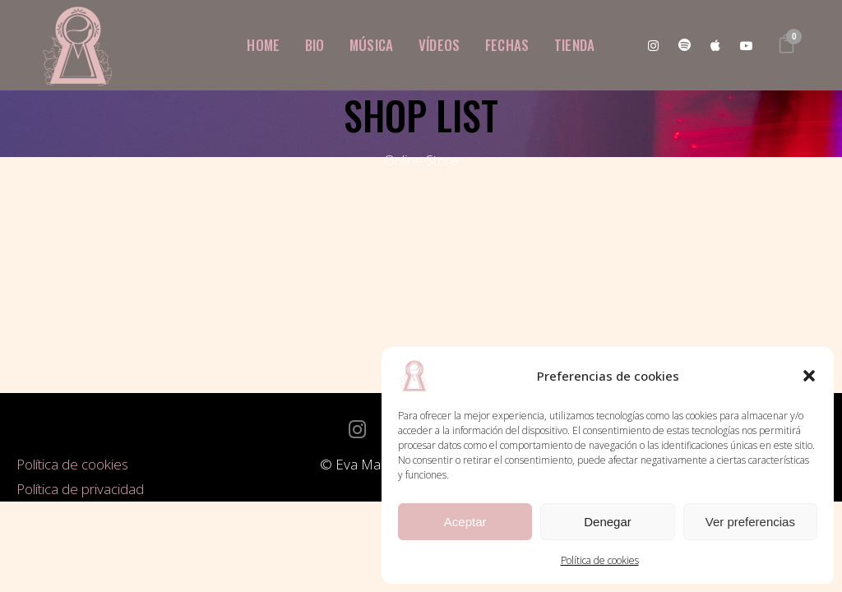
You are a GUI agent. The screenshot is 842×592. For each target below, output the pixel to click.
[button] (809, 376)
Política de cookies (600, 560)
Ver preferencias (750, 522)
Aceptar (465, 522)
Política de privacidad (80, 488)
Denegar (608, 522)
